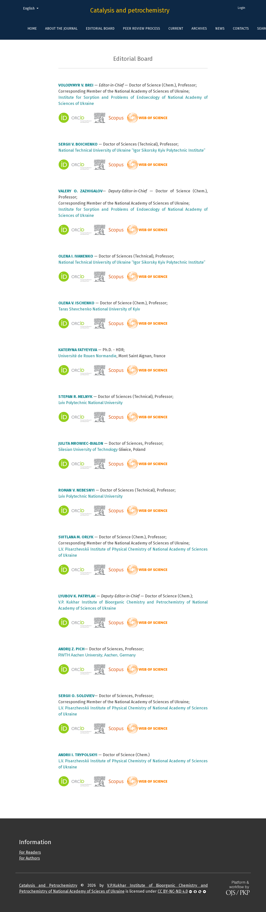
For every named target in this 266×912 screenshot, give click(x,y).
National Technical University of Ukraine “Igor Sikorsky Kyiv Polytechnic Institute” (131, 150)
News (220, 28)
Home (32, 28)
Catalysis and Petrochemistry (48, 885)
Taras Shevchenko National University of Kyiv (99, 309)
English (32, 8)
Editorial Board (100, 28)
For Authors (29, 858)
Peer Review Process (141, 28)
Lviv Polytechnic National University (90, 402)
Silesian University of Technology (88, 449)
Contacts (241, 28)
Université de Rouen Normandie (87, 356)
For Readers (30, 852)
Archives (199, 28)
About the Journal (61, 28)
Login (241, 8)
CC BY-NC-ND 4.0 (173, 891)
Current (175, 28)
